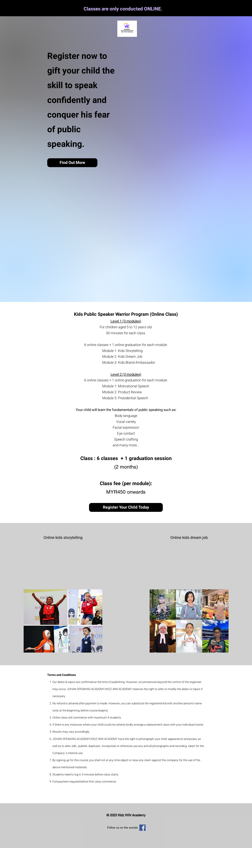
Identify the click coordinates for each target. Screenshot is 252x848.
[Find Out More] (72, 162)
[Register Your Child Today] (126, 507)
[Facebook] (142, 828)
